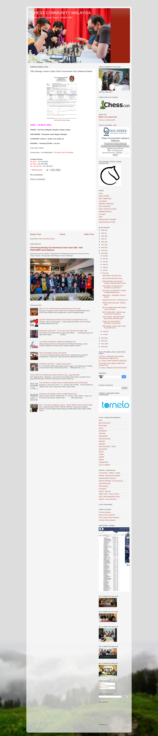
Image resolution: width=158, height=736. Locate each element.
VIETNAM (102, 433)
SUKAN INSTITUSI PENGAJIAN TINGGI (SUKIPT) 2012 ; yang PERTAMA (54, 375)
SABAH (101, 454)
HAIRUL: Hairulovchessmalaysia (109, 475)
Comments (104, 687)
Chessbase (102, 489)
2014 (103, 253)
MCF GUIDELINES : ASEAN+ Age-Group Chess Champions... (114, 313)
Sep (104, 264)
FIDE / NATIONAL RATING (108, 209)
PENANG (102, 444)
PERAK (101, 459)
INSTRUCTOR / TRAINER (107, 219)
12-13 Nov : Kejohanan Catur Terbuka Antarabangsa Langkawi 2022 (111, 357)
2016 (103, 247)
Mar (104, 273)
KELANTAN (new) (105, 439)
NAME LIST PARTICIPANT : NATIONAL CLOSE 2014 (111, 322)
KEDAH (101, 452)
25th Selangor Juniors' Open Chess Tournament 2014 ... (114, 327)
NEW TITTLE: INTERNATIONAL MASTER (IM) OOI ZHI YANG (60, 308)
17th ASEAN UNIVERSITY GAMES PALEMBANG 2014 (57, 342)
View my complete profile (107, 120)
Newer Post (35, 234)
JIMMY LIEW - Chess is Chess (109, 494)
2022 (103, 236)
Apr (104, 270)
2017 (103, 244)
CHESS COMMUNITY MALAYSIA (61, 13)
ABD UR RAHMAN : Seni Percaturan (111, 481)
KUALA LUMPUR (104, 465)
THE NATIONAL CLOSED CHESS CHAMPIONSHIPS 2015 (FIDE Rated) (63, 383)
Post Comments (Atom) (47, 239)
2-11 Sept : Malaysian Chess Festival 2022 (113, 368)
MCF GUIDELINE (104, 206)
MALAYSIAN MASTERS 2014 (112, 278)
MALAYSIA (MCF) (105, 423)
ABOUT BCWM (104, 196)
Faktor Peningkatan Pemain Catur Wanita (52, 353)
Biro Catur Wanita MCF (109, 117)
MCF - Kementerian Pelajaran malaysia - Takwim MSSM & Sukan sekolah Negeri (65, 405)
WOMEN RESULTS (105, 211)
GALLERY (102, 214)
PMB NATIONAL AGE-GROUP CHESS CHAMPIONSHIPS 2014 (114, 282)
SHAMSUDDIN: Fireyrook (107, 478)
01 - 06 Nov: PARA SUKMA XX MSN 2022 (113, 361)
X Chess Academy (105, 512)
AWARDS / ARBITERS (106, 204)
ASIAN (101, 428)
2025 (103, 230)
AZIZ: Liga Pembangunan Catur (109, 496)
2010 (103, 346)
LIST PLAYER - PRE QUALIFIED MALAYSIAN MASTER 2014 (113, 317)
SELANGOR (103, 449)
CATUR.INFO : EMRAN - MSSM (109, 473)
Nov (104, 258)
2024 (103, 233)
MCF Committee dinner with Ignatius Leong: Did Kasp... (114, 308)
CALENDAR (103, 201)
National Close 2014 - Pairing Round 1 (115, 300)
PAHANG (102, 441)
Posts (103, 684)
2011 (103, 343)
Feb (104, 331)
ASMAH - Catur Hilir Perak (107, 499)
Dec (104, 256)
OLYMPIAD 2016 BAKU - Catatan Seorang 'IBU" (55, 364)
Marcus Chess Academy (107, 515)
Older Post (89, 234)
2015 (103, 250)
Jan (104, 334)
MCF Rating (103, 425)
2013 (103, 338)
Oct (104, 261)
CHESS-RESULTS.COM (107, 222)
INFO (100, 217)
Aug (104, 267)
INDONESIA (103, 431)
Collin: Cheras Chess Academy (109, 517)
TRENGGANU (103, 462)
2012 (103, 341)
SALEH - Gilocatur (105, 491)
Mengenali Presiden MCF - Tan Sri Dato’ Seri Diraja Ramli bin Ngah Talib (63, 331)
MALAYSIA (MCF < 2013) (107, 446)
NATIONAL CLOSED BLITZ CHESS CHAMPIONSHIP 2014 (114, 291)
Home (62, 234)
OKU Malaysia (103, 486)
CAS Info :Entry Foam (62, 120)
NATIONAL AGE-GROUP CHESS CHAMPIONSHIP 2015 (58, 394)
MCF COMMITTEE (105, 198)
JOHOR (101, 457)
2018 (103, 242)
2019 (103, 239)
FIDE (100, 420)
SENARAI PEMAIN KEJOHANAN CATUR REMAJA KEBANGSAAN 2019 (63, 320)
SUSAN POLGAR (104, 483)
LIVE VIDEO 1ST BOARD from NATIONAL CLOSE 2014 (112, 287)
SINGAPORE (103, 436)
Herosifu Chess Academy (107, 520)
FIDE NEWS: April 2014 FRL (111, 275)
